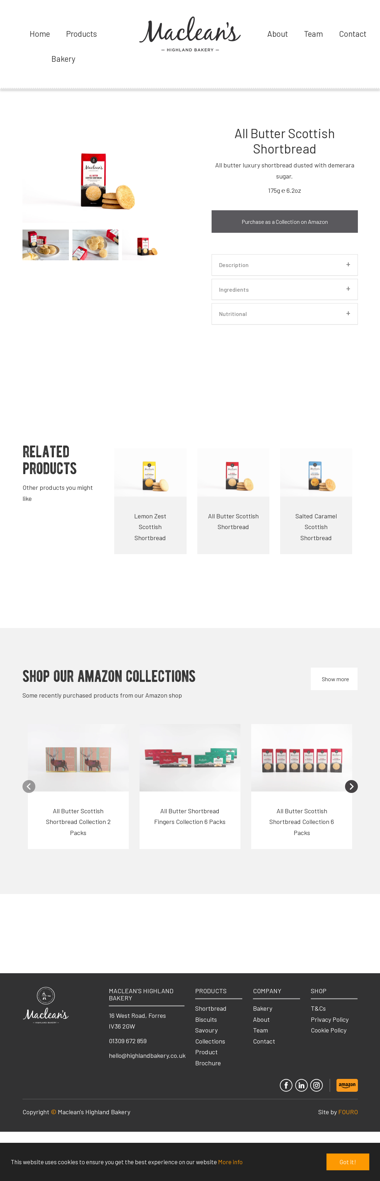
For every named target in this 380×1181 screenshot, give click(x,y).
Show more (335, 678)
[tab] (285, 265)
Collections (210, 1041)
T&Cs (318, 1008)
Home (40, 34)
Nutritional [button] (233, 314)
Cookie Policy (328, 1030)
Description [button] (234, 265)
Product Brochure (208, 1057)
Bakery (63, 59)
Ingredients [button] (234, 289)
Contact (352, 34)
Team (313, 34)
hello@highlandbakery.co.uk (147, 1055)
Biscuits (206, 1019)
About (277, 34)
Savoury (206, 1030)
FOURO (348, 1112)
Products (81, 34)
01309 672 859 (128, 1041)
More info (230, 1162)
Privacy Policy (330, 1019)
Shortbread (211, 1008)
